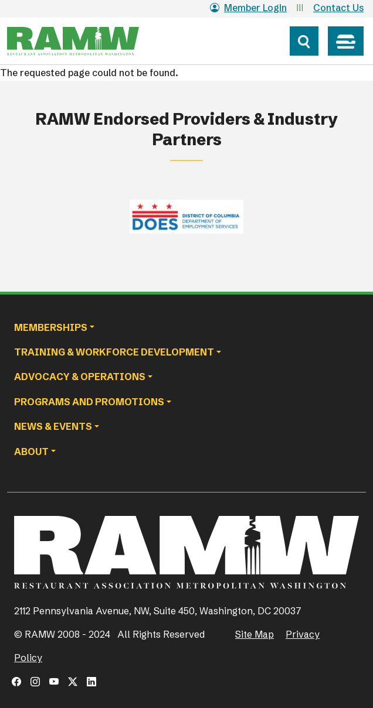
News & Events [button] (53, 426)
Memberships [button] (50, 327)
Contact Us (338, 7)
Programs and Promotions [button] (89, 402)
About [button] (31, 451)
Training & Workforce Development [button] (114, 352)
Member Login (248, 7)
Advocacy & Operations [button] (79, 376)
